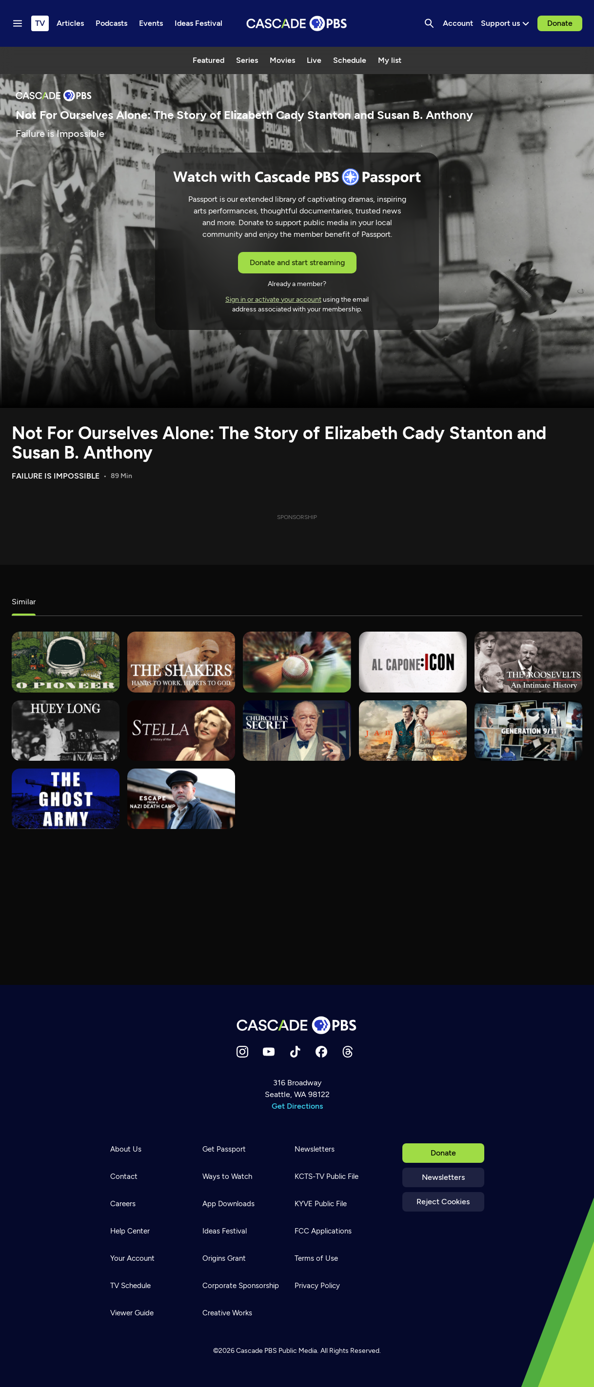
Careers (123, 1203)
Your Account (132, 1258)
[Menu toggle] (17, 23)
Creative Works (227, 1313)
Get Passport (224, 1149)
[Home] (297, 1025)
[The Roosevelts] (528, 662)
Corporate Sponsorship (240, 1285)
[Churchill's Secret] (297, 730)
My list (389, 60)
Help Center (130, 1231)
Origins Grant (224, 1258)
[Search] (429, 23)
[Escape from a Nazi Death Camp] (181, 799)
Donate (560, 23)
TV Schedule (130, 1285)
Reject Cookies (443, 1201)
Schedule (349, 60)
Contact (124, 1176)
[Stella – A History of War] (181, 730)
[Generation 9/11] (528, 730)
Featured (208, 60)
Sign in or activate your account (273, 299)
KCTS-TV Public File (326, 1176)
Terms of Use (316, 1258)
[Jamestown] (413, 730)
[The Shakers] (181, 662)
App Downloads (228, 1203)
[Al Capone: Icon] (413, 662)
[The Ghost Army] (65, 799)
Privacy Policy (317, 1285)
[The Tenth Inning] (297, 662)
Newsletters (443, 1177)
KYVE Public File (321, 1203)
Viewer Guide (132, 1313)
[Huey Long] (65, 730)
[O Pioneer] (65, 662)
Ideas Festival (224, 1231)
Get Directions (297, 1106)
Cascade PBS (256, 1351)
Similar (24, 601)
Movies (282, 60)
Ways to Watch (227, 1176)
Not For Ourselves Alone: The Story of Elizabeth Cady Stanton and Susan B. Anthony (279, 443)
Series (247, 60)
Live (314, 60)
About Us (125, 1149)
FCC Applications (323, 1231)
